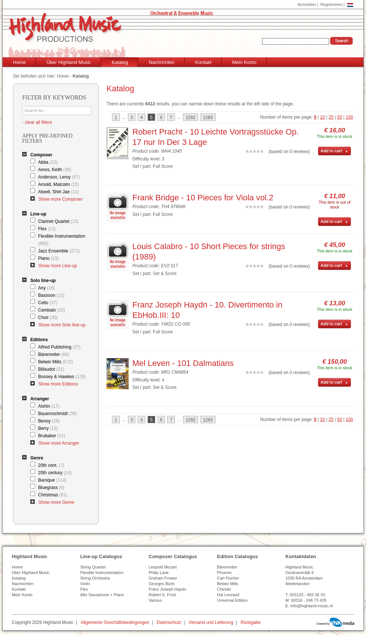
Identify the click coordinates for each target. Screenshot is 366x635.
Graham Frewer (163, 578)
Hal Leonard (228, 594)
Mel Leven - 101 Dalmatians (183, 363)
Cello (47, 302)
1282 (191, 117)
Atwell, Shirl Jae (58, 191)
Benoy (49, 421)
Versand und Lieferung (211, 622)
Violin (85, 583)
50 (339, 117)
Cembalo (51, 310)
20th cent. (51, 465)
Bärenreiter (53, 354)
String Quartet (92, 567)
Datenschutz (169, 622)
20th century (55, 472)
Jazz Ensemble (59, 251)
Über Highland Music (69, 62)
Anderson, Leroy (59, 177)
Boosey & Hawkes (62, 376)
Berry (48, 428)
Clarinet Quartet (58, 221)
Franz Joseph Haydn (167, 589)
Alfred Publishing (59, 347)
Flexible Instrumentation (61, 240)
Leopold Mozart (163, 567)
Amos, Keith (54, 169)
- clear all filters (37, 122)
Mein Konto (244, 62)
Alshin (48, 406)
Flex (46, 228)
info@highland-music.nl (311, 606)
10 (322, 117)
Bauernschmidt (57, 413)
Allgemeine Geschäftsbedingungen (115, 622)
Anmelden (307, 4)
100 (349, 117)
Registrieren (331, 4)
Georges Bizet (161, 583)
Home (19, 62)
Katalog (120, 62)
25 (331, 117)
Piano (48, 258)
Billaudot (51, 369)
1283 (208, 117)
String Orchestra (95, 578)
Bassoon (51, 295)
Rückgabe (251, 622)
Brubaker (51, 435)
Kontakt (203, 62)
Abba (48, 162)
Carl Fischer (228, 578)
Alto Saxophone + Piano (102, 594)
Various (155, 600)
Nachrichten (161, 62)
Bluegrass (51, 487)
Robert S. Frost (162, 594)
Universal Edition (232, 600)
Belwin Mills (55, 361)
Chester (224, 589)
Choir (48, 317)
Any (46, 288)
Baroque (52, 480)
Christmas (52, 495)
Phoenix (224, 572)
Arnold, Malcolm (58, 184)
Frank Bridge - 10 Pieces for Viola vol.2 (202, 197)
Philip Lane (159, 572)
